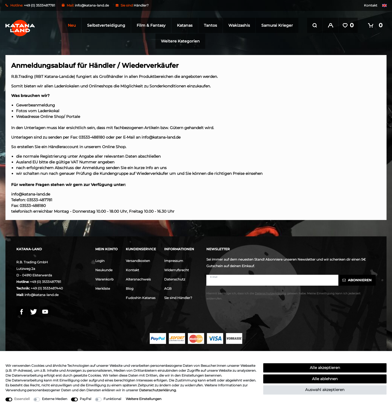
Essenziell (22, 399)
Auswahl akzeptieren (324, 389)
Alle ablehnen (325, 378)
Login (100, 260)
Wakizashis (237, 25)
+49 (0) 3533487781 (45, 281)
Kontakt (370, 5)
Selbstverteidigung (104, 25)
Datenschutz (174, 279)
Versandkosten (138, 260)
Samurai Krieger (275, 25)
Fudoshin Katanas (140, 297)
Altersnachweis (138, 279)
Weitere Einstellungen (143, 399)
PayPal (85, 399)
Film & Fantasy (149, 25)
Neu (70, 25)
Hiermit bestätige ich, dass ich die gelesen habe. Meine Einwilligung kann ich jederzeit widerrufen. (283, 296)
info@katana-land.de (92, 5)
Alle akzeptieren (325, 367)
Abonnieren (357, 279)
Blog (129, 288)
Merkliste (102, 288)
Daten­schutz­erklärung (157, 390)
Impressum (173, 260)
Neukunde (103, 269)
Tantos (208, 25)
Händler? (141, 5)
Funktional (112, 399)
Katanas (183, 25)
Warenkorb (104, 279)
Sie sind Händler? (178, 297)
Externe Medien (54, 399)
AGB (167, 288)
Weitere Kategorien (178, 41)
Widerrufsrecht (176, 269)
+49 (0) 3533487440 (47, 288)
